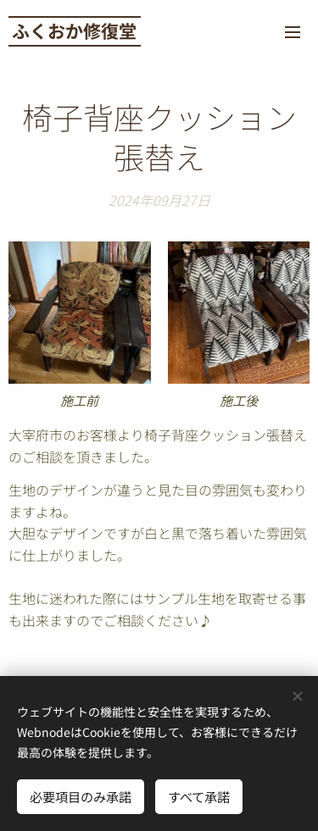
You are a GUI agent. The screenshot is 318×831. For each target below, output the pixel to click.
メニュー (292, 32)
